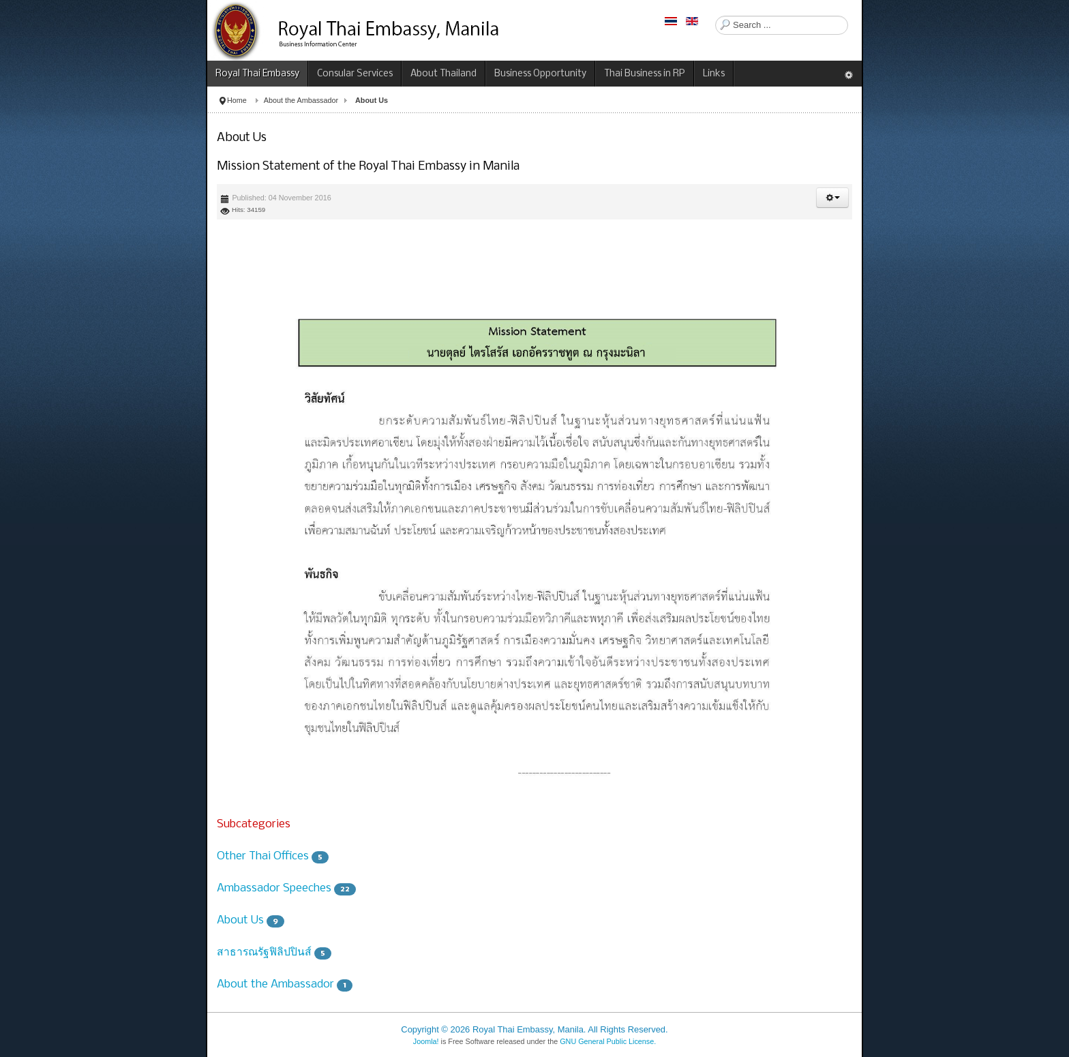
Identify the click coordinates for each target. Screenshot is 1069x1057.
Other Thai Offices (263, 856)
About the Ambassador (301, 100)
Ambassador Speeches (274, 888)
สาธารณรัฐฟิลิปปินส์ (264, 952)
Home (237, 100)
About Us (240, 920)
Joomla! (426, 1041)
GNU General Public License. (608, 1041)
